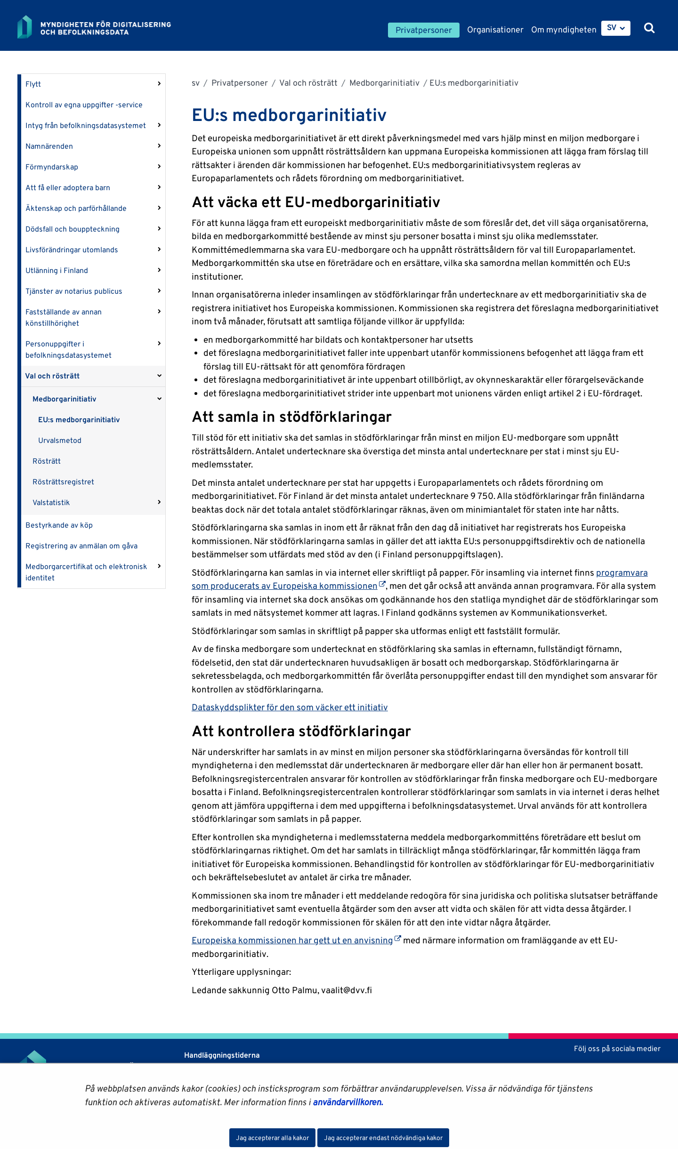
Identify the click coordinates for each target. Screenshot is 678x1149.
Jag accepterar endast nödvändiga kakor (383, 1137)
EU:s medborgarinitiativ (79, 420)
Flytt (33, 84)
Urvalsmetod (59, 440)
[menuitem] (615, 28)
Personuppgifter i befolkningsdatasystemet (68, 349)
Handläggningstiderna (221, 1055)
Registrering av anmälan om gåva (81, 546)
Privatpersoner (239, 82)
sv (196, 82)
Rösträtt (46, 461)
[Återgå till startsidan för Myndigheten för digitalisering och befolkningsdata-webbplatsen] (101, 27)
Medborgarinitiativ (64, 399)
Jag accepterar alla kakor (272, 1137)
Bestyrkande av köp (59, 525)
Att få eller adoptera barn (67, 188)
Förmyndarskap (51, 167)
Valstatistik (51, 502)
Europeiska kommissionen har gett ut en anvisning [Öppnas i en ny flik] (296, 940)
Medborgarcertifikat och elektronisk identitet (86, 572)
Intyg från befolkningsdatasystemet (85, 125)
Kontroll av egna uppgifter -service (84, 105)
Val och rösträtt (52, 376)
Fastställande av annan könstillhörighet (63, 317)
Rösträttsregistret (63, 482)
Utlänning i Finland (56, 270)
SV (612, 27)
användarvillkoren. (348, 1102)
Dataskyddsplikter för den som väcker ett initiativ (290, 707)
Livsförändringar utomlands (71, 250)
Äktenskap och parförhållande (76, 208)
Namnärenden (49, 146)
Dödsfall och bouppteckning (72, 229)
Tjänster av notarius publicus (73, 291)
